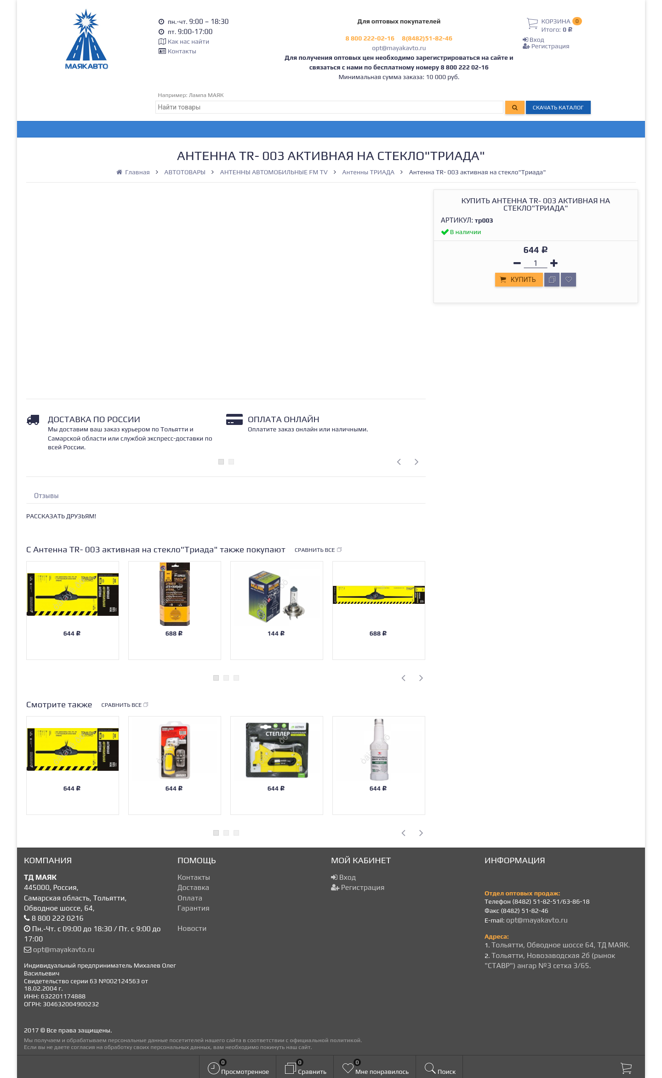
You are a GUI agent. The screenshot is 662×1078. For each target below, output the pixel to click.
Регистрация (546, 46)
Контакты (182, 51)
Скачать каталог (558, 107)
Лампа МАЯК (206, 95)
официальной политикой (325, 1040)
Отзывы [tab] (46, 495)
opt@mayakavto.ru (399, 48)
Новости (191, 928)
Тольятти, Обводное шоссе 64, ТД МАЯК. (560, 944)
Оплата (189, 898)
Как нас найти (188, 41)
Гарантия (193, 908)
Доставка (193, 887)
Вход (533, 39)
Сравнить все (318, 550)
